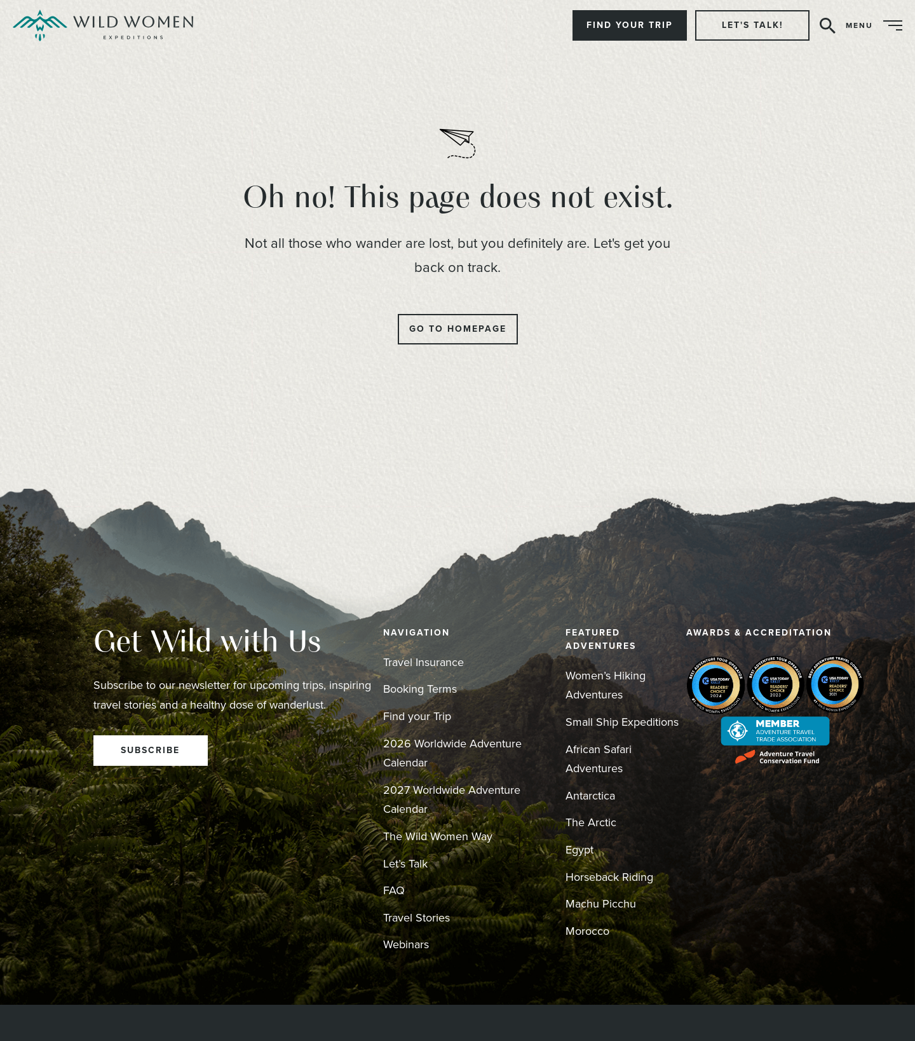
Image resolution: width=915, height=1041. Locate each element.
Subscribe (150, 750)
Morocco (587, 931)
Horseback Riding (609, 877)
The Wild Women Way (437, 836)
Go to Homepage (457, 329)
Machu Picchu (601, 903)
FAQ (394, 890)
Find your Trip (417, 716)
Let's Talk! (752, 25)
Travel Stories (416, 917)
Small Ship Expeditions (622, 722)
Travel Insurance (423, 662)
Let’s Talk (405, 863)
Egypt (579, 849)
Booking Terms (420, 689)
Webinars (406, 944)
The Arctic (591, 822)
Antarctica (590, 795)
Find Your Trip (629, 25)
